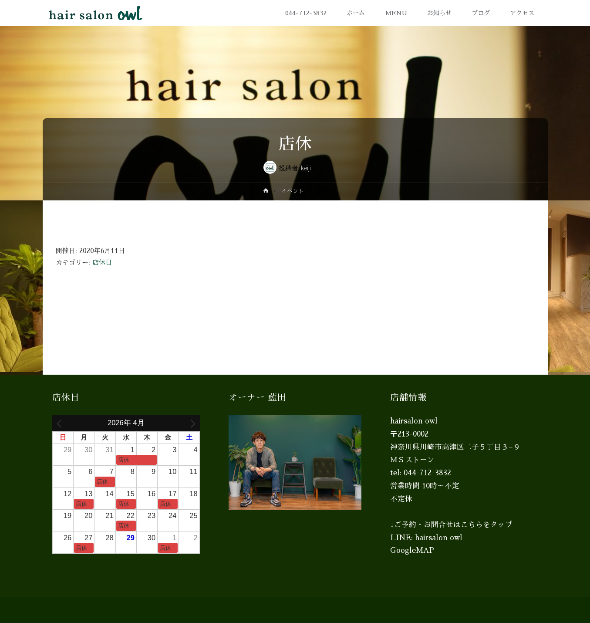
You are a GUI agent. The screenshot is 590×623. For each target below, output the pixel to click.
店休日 (102, 262)
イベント (292, 191)
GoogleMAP (412, 550)
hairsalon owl (438, 538)
